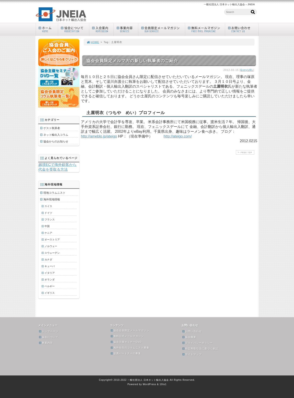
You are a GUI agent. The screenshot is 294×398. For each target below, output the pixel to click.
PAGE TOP (244, 152)
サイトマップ (192, 354)
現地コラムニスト (54, 192)
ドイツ (48, 212)
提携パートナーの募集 (125, 353)
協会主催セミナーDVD (125, 341)
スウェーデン (52, 252)
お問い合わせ (242, 29)
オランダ (50, 279)
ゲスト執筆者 (51, 128)
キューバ (50, 266)
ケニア (48, 232)
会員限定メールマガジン (163, 29)
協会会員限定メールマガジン (129, 330)
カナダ (48, 259)
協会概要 (189, 337)
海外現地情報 (51, 199)
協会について (74, 29)
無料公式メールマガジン (127, 336)
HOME (92, 42)
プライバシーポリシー (197, 342)
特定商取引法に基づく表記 (200, 348)
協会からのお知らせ (55, 141)
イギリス (50, 292)
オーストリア (52, 239)
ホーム (48, 29)
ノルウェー (51, 246)
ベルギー (50, 286)
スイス (48, 206)
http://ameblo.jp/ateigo (99, 136)
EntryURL (246, 70)
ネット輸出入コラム (55, 134)
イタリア (50, 272)
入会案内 (102, 29)
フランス (50, 219)
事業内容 (127, 29)
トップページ (48, 331)
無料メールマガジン (206, 29)
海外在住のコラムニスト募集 (129, 347)
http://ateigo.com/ (178, 136)
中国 (47, 226)
